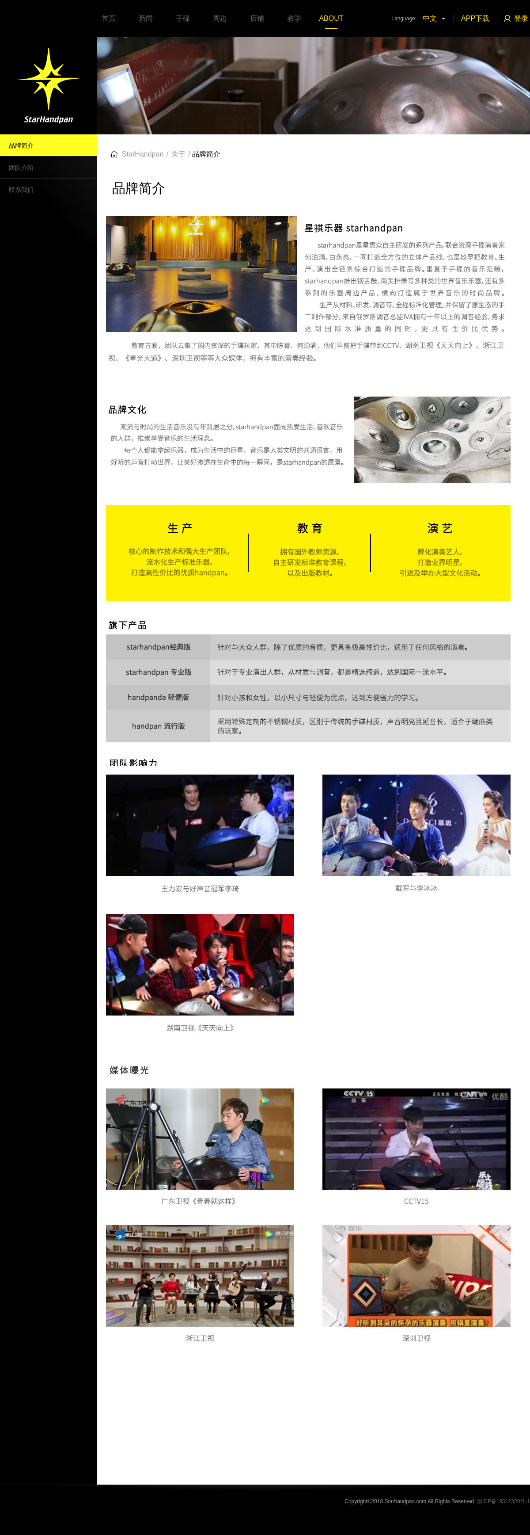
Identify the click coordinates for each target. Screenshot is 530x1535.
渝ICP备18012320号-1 (503, 1501)
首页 (109, 18)
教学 (294, 18)
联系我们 (21, 189)
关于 (178, 154)
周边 (220, 18)
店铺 (257, 18)
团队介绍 (21, 167)
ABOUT (331, 18)
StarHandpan (142, 154)
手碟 (183, 18)
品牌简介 (21, 145)
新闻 (146, 18)
